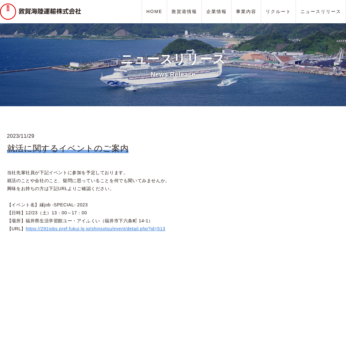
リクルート (278, 11)
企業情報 (216, 11)
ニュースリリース (320, 11)
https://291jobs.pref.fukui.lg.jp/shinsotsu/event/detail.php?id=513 (96, 228)
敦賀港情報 (184, 11)
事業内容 (246, 11)
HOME (154, 11)
